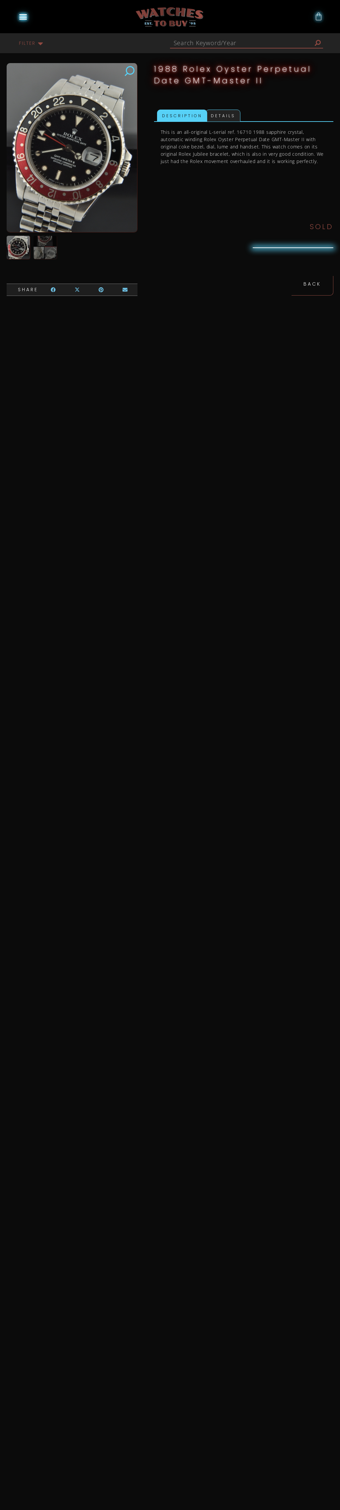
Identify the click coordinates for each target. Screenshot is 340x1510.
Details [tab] (223, 116)
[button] (23, 16)
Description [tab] (182, 116)
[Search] (317, 43)
